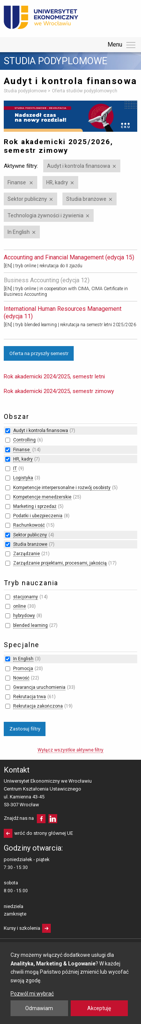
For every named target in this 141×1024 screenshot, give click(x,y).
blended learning (30, 625)
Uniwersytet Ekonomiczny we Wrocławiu (41, 17)
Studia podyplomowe (55, 61)
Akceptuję (99, 1008)
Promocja (23, 668)
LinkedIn (53, 818)
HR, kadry (57, 182)
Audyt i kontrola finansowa (78, 166)
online (19, 606)
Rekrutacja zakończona (38, 706)
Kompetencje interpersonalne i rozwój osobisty (62, 487)
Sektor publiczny (27, 199)
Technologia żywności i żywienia (45, 215)
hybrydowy (24, 615)
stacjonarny (25, 596)
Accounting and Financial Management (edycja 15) (69, 257)
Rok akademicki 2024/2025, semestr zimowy (59, 391)
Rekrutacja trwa (29, 696)
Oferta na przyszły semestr (38, 353)
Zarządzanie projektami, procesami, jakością (60, 563)
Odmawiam (39, 1008)
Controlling (24, 440)
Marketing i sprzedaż (34, 506)
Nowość (21, 678)
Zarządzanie (26, 553)
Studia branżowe (86, 199)
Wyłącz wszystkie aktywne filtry (70, 750)
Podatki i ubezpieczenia (37, 515)
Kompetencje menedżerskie (42, 497)
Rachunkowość (29, 525)
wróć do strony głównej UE (43, 833)
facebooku (41, 818)
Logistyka (23, 477)
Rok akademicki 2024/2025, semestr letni (54, 376)
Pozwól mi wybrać (32, 994)
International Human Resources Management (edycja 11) (62, 312)
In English (19, 232)
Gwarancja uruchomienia (39, 687)
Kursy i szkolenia (22, 928)
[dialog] (70, 983)
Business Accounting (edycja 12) (46, 280)
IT (15, 468)
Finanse (17, 182)
